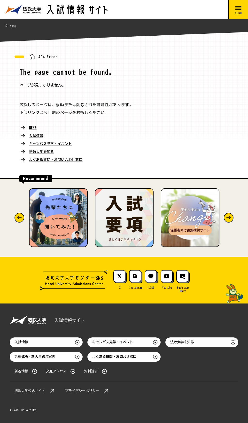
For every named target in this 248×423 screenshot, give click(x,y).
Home (13, 25)
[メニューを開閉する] (238, 9)
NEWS (33, 127)
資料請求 (91, 370)
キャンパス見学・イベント (53, 143)
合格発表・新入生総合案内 (35, 355)
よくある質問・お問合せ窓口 (114, 355)
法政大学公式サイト (30, 389)
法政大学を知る (43, 151)
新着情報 (21, 370)
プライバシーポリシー (82, 389)
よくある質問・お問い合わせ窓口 (59, 158)
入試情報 (37, 135)
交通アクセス (56, 370)
